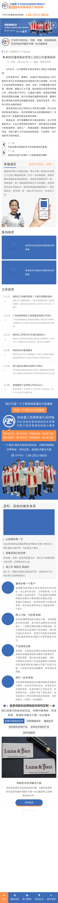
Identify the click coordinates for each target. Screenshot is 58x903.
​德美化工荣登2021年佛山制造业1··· (30, 334)
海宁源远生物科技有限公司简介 (28, 366)
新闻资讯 (15, 51)
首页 (6, 51)
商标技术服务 (33, 879)
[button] (26, 810)
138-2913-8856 (37, 15)
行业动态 (26, 51)
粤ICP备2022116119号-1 (25, 882)
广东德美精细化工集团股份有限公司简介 (32, 315)
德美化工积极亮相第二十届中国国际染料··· (33, 296)
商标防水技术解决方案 (29, 783)
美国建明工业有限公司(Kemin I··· (28, 385)
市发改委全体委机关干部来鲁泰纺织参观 (27, 147)
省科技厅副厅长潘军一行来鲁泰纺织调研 (27, 155)
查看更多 (29, 802)
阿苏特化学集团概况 (22, 350)
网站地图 (39, 882)
